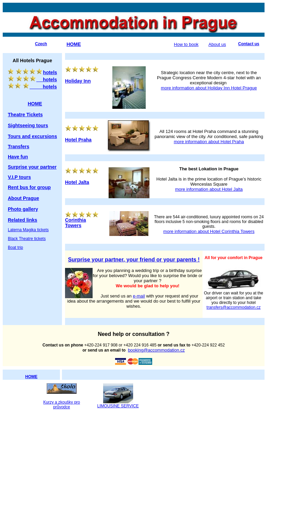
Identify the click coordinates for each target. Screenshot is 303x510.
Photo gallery (23, 209)
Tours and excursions (32, 136)
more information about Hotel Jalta (209, 189)
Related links (22, 220)
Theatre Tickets (25, 114)
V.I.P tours (19, 177)
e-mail (139, 296)
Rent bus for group (29, 187)
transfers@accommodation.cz (234, 307)
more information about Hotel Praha (209, 141)
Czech (41, 43)
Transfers (18, 146)
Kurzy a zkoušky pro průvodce (61, 404)
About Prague (23, 198)
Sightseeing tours (28, 125)
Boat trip (15, 247)
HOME (31, 376)
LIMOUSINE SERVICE (118, 406)
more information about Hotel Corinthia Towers (209, 231)
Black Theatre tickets (27, 238)
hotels (36, 72)
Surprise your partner (32, 167)
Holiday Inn (78, 81)
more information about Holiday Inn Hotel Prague (209, 87)
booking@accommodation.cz (156, 350)
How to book (186, 44)
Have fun (18, 156)
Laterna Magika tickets (28, 229)
